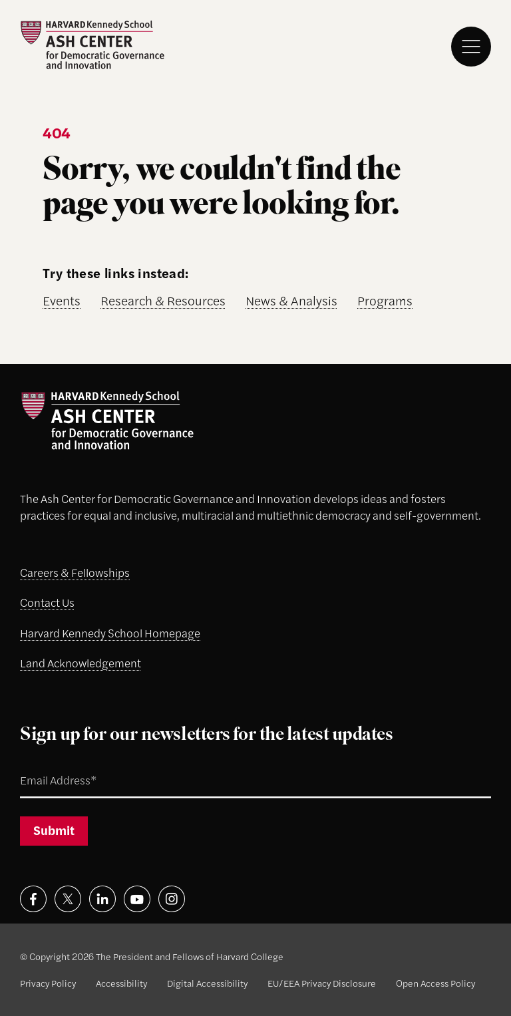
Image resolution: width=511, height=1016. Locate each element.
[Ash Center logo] (92, 45)
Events (62, 300)
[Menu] (471, 47)
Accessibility (121, 982)
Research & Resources (163, 300)
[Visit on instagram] (171, 899)
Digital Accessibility (207, 982)
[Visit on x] (68, 899)
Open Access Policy (435, 982)
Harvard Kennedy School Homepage (110, 633)
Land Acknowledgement (80, 663)
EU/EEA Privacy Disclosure (321, 982)
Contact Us (47, 602)
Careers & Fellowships (75, 572)
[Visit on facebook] (33, 899)
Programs (385, 300)
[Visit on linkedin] (102, 899)
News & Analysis (291, 300)
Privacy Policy (48, 982)
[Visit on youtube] (137, 899)
